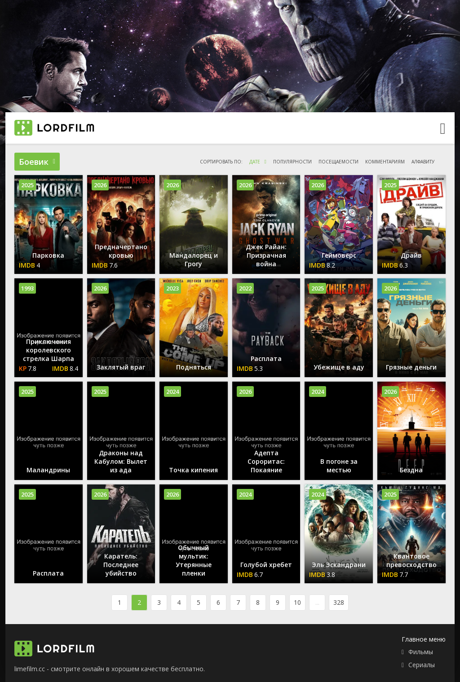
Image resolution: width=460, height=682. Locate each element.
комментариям (385, 161)
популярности (292, 161)
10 (297, 602)
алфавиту (422, 161)
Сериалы (421, 664)
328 (338, 602)
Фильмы (420, 651)
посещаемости (338, 161)
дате (254, 161)
